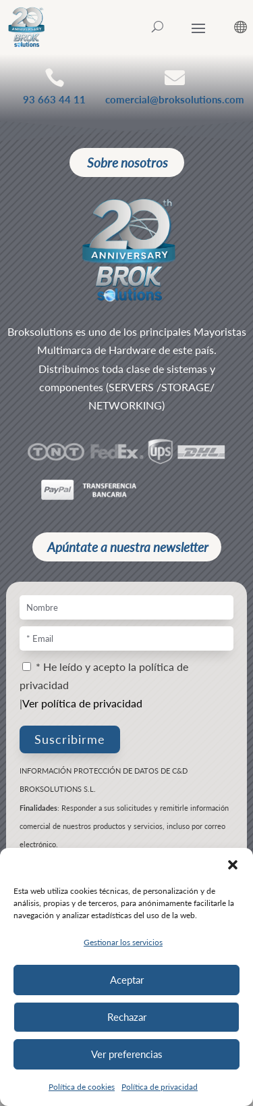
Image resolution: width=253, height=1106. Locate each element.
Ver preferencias (127, 1054)
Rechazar (126, 1017)
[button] (233, 865)
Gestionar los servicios (123, 942)
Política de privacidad (159, 1087)
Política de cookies (82, 1087)
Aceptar (127, 980)
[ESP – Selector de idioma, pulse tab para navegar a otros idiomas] (230, 27)
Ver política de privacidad (82, 703)
